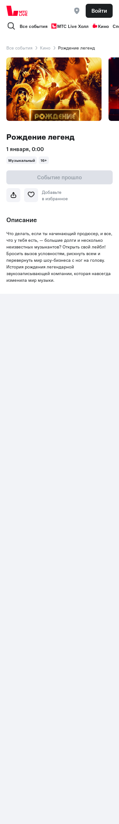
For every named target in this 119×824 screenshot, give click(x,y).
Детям (68, 547)
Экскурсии (17, 532)
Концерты (72, 528)
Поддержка (73, 462)
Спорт (12, 455)
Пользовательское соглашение (81, 439)
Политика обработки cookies (60, 595)
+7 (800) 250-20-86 (27, 580)
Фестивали (17, 513)
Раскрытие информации (56, 589)
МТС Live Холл (70, 26)
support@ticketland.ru (38, 802)
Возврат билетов (79, 452)
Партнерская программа (75, 500)
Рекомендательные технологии (82, 516)
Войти (99, 10)
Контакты (16, 589)
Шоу (66, 538)
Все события (34, 26)
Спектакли (17, 474)
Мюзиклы (16, 465)
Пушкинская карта (25, 494)
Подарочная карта (25, 503)
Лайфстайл (17, 541)
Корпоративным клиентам (79, 474)
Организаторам (78, 487)
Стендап (15, 484)
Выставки (16, 522)
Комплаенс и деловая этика (35, 602)
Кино (100, 26)
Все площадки (77, 427)
